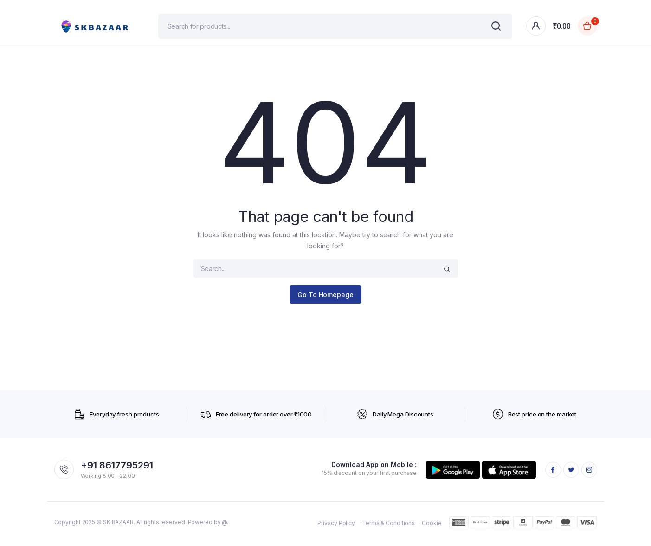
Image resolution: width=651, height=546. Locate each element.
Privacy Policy (336, 526)
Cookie (431, 526)
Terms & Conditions (388, 526)
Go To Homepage (325, 298)
